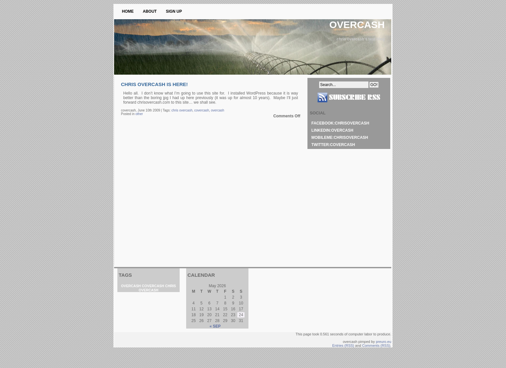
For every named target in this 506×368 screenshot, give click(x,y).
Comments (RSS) (376, 345)
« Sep (215, 326)
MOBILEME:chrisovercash (339, 137)
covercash (201, 110)
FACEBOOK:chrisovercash (340, 123)
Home (128, 11)
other (139, 114)
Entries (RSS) (343, 345)
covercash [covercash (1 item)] (153, 286)
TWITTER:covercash (333, 144)
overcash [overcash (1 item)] (131, 286)
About (150, 11)
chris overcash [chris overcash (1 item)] (157, 288)
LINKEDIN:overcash (332, 130)
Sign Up (174, 11)
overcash (357, 24)
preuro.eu (383, 342)
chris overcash (181, 110)
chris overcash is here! (154, 84)
